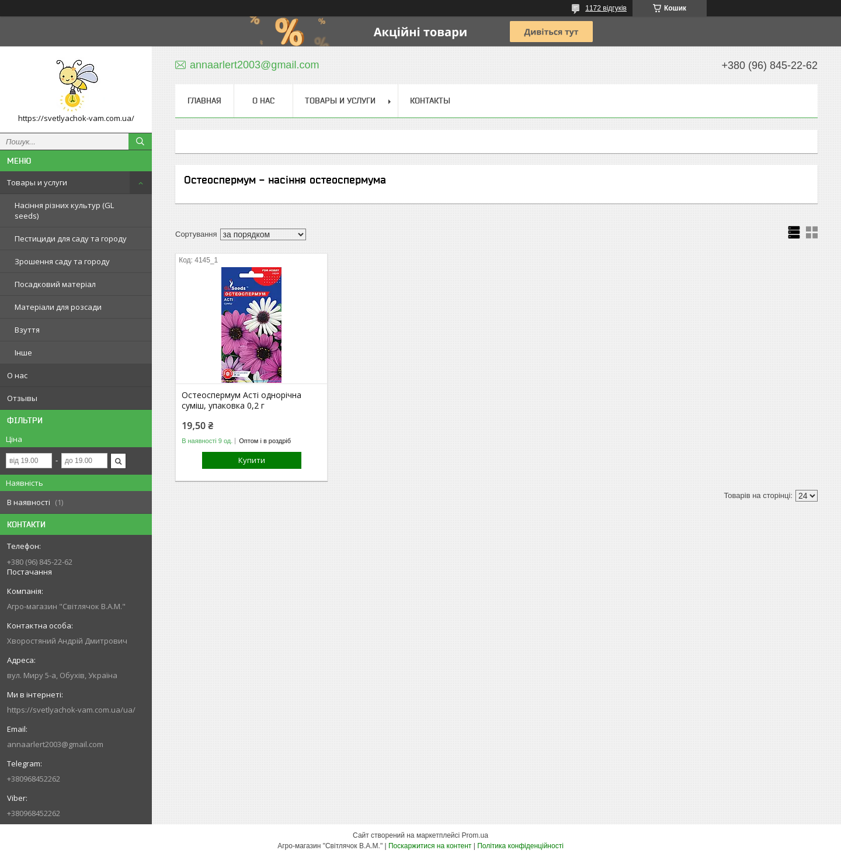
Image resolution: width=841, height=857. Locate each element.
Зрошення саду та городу (62, 261)
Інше (23, 352)
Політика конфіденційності (520, 846)
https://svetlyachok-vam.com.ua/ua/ (71, 709)
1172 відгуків (606, 8)
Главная (204, 100)
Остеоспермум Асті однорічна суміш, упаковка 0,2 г (241, 400)
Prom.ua (475, 835)
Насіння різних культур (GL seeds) (64, 210)
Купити (251, 460)
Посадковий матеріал (55, 284)
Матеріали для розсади (58, 307)
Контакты (430, 100)
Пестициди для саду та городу (71, 238)
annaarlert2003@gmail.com (55, 744)
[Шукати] (140, 141)
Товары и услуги (37, 182)
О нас (17, 375)
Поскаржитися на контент (429, 846)
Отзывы (22, 398)
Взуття (27, 329)
